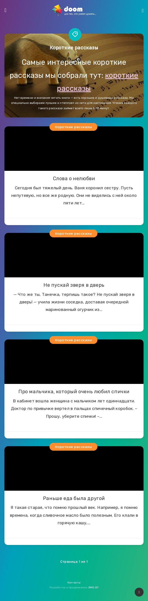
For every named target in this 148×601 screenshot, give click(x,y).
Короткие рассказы (73, 127)
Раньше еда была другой (74, 498)
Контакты (74, 582)
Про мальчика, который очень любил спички (74, 392)
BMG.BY (94, 587)
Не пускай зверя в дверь (74, 285)
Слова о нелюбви (74, 178)
